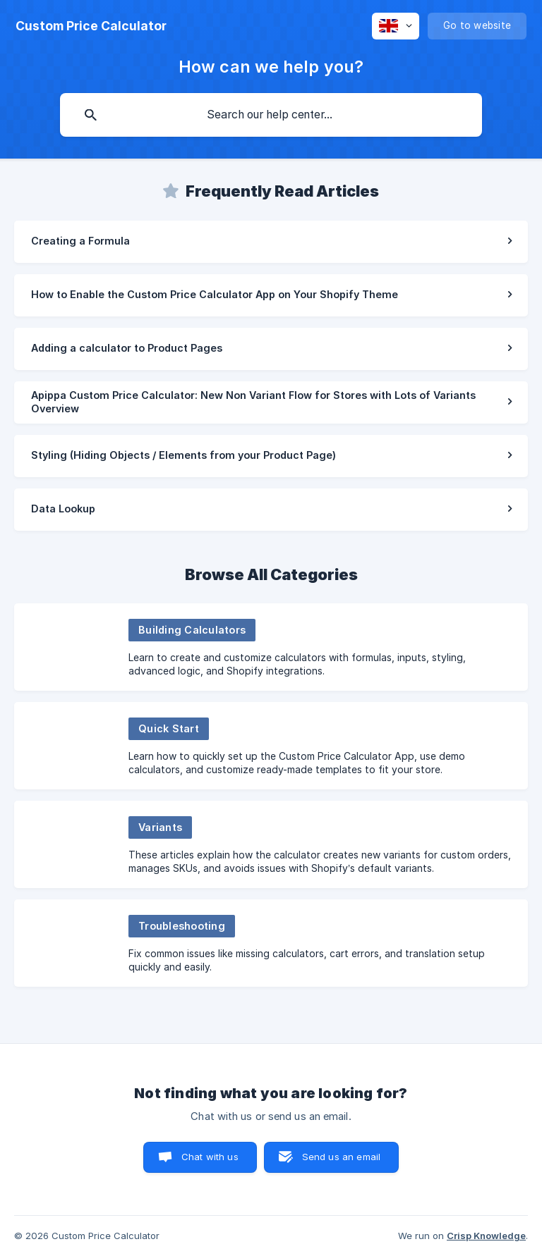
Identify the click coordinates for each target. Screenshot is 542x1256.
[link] (271, 242)
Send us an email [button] (341, 1156)
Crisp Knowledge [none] (486, 1235)
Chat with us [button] (210, 1156)
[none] (91, 26)
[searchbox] (271, 115)
